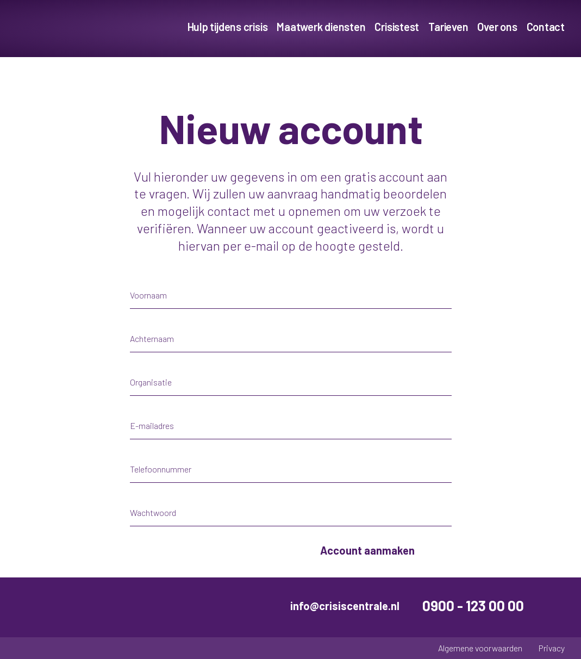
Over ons (497, 26)
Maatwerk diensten (321, 26)
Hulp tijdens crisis (228, 26)
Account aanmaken (367, 550)
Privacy (552, 648)
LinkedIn (556, 605)
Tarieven (448, 26)
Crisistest (396, 26)
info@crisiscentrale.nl (344, 605)
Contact (546, 26)
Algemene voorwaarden (480, 648)
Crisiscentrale (78, 28)
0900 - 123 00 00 (473, 606)
